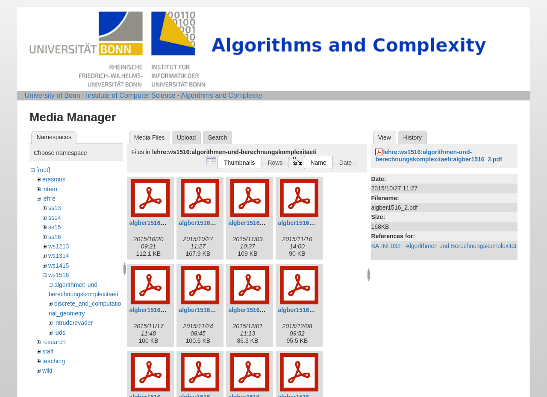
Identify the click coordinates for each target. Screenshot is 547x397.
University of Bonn (52, 95)
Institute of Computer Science (131, 95)
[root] (43, 169)
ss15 (54, 227)
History (412, 137)
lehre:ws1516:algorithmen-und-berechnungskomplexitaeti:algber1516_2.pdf (438, 156)
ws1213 (58, 246)
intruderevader (73, 322)
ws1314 (58, 255)
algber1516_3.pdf (252, 222)
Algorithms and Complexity (221, 95)
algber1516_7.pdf (252, 310)
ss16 (54, 237)
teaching (53, 361)
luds (59, 332)
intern (49, 189)
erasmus (53, 179)
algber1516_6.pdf (203, 310)
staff (47, 351)
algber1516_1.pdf (153, 222)
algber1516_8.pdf (302, 310)
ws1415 (58, 265)
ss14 (54, 217)
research (53, 342)
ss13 (54, 207)
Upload (186, 137)
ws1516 (58, 274)
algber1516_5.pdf (153, 310)
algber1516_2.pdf (203, 222)
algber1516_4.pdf (302, 222)
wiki (47, 370)
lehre (49, 198)
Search (217, 137)
